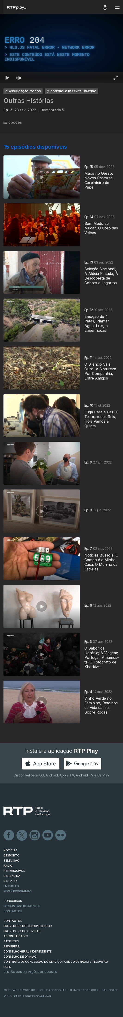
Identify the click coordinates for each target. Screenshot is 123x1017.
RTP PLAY (10, 881)
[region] (61, 48)
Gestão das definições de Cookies (30, 972)
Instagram (34, 835)
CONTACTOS (12, 921)
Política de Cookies (52, 990)
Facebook (9, 835)
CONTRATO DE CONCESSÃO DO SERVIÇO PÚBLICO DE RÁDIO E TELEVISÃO (55, 961)
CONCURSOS (12, 901)
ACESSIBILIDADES (15, 936)
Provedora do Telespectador (27, 926)
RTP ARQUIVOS (14, 870)
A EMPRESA (11, 946)
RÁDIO (7, 865)
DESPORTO (11, 855)
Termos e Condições (84, 990)
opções (12, 122)
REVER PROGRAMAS (17, 891)
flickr (60, 835)
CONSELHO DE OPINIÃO (20, 956)
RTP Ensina (11, 876)
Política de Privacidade (19, 990)
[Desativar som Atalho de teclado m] (18, 77)
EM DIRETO (11, 886)
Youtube (47, 835)
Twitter (22, 835)
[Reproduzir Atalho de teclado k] (7, 77)
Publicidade (109, 990)
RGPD (7, 967)
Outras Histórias (28, 101)
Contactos (12, 911)
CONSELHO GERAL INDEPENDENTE (27, 951)
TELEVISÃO (11, 860)
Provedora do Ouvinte (21, 931)
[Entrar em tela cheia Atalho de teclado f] (115, 77)
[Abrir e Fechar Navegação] (117, 7)
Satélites (11, 941)
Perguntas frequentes (21, 906)
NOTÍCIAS (10, 850)
